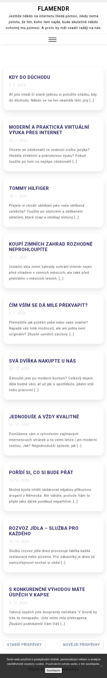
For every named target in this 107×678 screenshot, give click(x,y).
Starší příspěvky (24, 645)
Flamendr (53, 8)
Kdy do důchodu (29, 77)
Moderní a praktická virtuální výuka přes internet (49, 129)
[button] (52, 40)
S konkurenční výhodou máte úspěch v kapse (47, 592)
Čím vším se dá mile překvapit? (48, 305)
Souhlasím (53, 670)
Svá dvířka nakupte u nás (42, 361)
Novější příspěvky (81, 645)
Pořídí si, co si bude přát (41, 472)
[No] (101, 666)
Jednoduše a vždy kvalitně (44, 416)
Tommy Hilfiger (29, 188)
